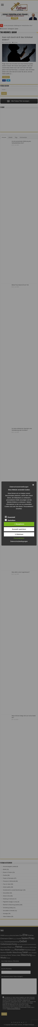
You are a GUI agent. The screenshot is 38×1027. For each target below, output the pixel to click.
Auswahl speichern (19, 529)
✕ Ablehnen (19, 534)
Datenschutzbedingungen (19, 541)
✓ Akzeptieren (19, 524)
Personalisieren (19, 538)
